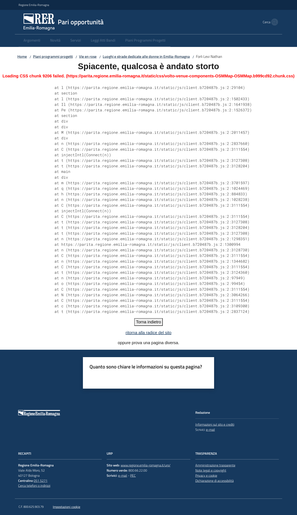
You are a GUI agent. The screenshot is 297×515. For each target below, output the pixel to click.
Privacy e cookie (206, 475)
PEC (133, 475)
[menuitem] (32, 40)
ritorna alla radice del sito (148, 332)
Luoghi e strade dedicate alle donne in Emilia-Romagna (146, 56)
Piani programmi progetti (53, 56)
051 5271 (40, 480)
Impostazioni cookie (66, 506)
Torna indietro (148, 322)
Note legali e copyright (210, 470)
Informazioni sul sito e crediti (214, 424)
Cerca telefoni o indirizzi (34, 485)
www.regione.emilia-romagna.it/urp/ (145, 465)
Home (22, 56)
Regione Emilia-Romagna (34, 5)
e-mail (210, 429)
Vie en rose (88, 56)
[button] (273, 22)
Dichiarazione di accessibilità (214, 480)
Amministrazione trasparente (215, 465)
